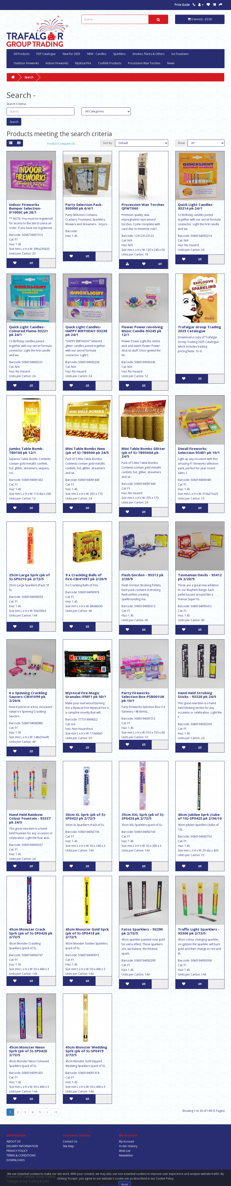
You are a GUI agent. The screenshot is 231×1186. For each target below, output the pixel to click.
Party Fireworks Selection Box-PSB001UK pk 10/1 (143, 696)
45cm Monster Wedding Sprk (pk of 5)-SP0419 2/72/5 (86, 1051)
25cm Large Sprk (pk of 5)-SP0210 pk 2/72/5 (29, 577)
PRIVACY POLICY (17, 1151)
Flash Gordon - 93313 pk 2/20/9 (143, 577)
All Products (21, 54)
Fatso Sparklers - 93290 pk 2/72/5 (142, 931)
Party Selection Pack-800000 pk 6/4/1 (84, 206)
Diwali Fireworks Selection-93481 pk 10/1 (199, 450)
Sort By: (108, 143)
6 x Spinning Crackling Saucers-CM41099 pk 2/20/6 (28, 696)
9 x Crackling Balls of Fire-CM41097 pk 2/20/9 (86, 577)
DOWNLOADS (15, 1160)
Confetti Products (109, 63)
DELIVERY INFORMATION (22, 1146)
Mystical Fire (83, 63)
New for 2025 (71, 54)
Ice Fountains (180, 54)
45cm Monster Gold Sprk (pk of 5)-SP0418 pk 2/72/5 (87, 933)
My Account (126, 1141)
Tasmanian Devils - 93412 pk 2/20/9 (200, 577)
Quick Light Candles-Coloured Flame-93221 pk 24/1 (28, 331)
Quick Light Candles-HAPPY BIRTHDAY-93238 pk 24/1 (86, 331)
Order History (128, 1146)
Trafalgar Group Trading (39, 1177)
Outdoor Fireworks (26, 63)
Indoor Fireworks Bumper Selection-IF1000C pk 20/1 (25, 208)
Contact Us (70, 1141)
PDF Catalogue (46, 54)
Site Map (68, 1146)
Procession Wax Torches (144, 63)
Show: (181, 143)
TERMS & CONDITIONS (20, 1155)
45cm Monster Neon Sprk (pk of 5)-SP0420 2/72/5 (28, 1051)
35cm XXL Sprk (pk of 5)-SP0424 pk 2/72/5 (143, 816)
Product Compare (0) (61, 144)
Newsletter (126, 1155)
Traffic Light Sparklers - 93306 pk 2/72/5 (198, 931)
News (170, 63)
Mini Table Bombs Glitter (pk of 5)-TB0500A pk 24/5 (143, 452)
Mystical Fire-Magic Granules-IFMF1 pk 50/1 (85, 694)
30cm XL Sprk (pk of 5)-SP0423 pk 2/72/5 (85, 816)
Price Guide (182, 5)
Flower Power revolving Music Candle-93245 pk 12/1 (142, 331)
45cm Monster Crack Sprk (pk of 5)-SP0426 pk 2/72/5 (30, 933)
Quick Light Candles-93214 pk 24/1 (196, 206)
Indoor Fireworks (57, 63)
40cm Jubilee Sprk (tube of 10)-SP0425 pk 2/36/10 (200, 816)
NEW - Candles (96, 54)
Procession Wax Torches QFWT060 (143, 206)
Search (29, 77)
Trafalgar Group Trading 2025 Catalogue (199, 329)
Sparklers (119, 54)
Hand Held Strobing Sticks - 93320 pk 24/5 (197, 694)
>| (55, 1112)
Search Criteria (16, 104)
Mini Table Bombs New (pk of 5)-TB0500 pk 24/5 (87, 450)
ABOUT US (13, 1141)
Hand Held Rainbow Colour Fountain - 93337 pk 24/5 (30, 818)
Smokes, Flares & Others (148, 54)
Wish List (124, 1151)
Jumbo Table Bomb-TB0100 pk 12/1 (26, 450)
